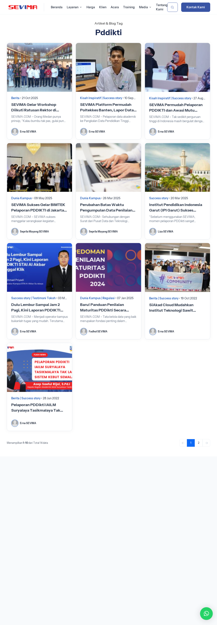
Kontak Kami (195, 7)
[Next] (206, 443)
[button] (206, 613)
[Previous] (183, 443)
